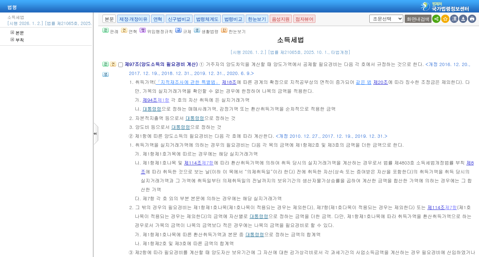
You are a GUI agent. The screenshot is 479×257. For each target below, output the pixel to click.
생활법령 (206, 31)
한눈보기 (257, 19)
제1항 (164, 99)
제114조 (192, 162)
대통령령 (152, 108)
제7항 (207, 162)
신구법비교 (179, 19)
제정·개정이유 (133, 19)
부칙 (17, 40)
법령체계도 (207, 19)
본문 (17, 33)
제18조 (229, 82)
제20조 (380, 82)
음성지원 (281, 19)
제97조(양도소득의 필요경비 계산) (161, 64)
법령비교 (233, 19)
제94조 (150, 99)
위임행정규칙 (156, 31)
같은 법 (363, 82)
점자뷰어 (304, 19)
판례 (111, 31)
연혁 (157, 19)
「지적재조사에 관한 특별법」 (188, 82)
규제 (183, 31)
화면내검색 (418, 19)
